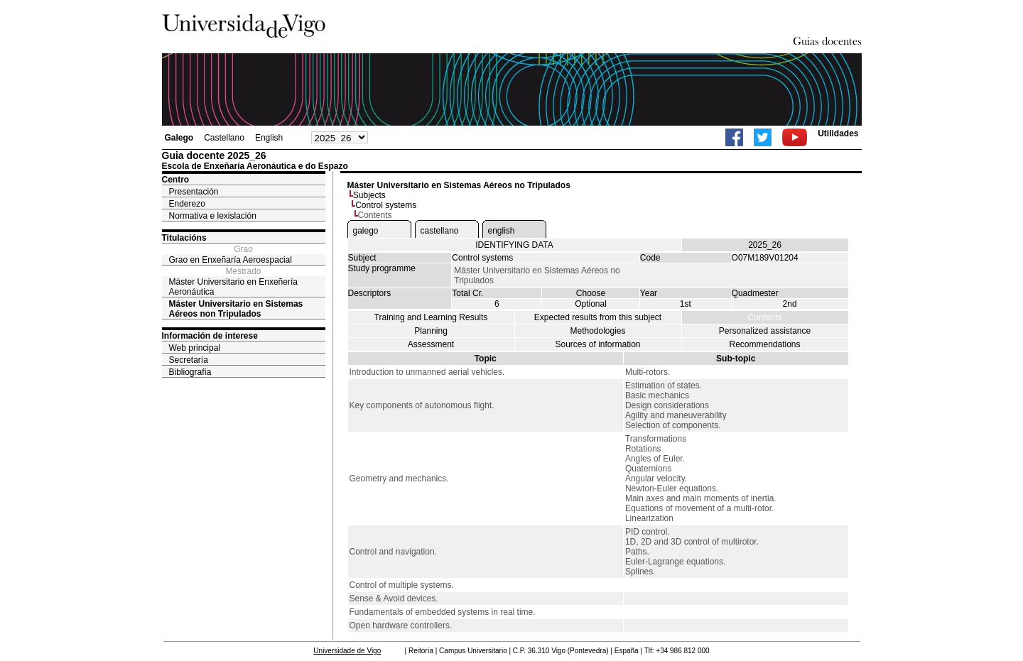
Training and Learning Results (431, 317)
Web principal (194, 348)
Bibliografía (190, 372)
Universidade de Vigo (347, 651)
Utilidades (838, 133)
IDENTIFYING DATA (514, 245)
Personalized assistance (765, 331)
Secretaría (188, 360)
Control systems (385, 205)
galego (366, 231)
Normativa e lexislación (212, 216)
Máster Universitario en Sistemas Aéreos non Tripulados (236, 309)
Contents (764, 317)
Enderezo (187, 204)
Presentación (194, 192)
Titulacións (184, 238)
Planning (431, 331)
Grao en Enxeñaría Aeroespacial (230, 260)
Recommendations (764, 344)
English (269, 138)
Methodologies (597, 331)
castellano (440, 231)
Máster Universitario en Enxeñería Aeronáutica (233, 287)
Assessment (431, 344)
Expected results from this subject (597, 317)
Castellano (224, 138)
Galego (179, 138)
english (501, 231)
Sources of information (597, 344)
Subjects (369, 195)
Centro (176, 180)
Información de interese (210, 336)
